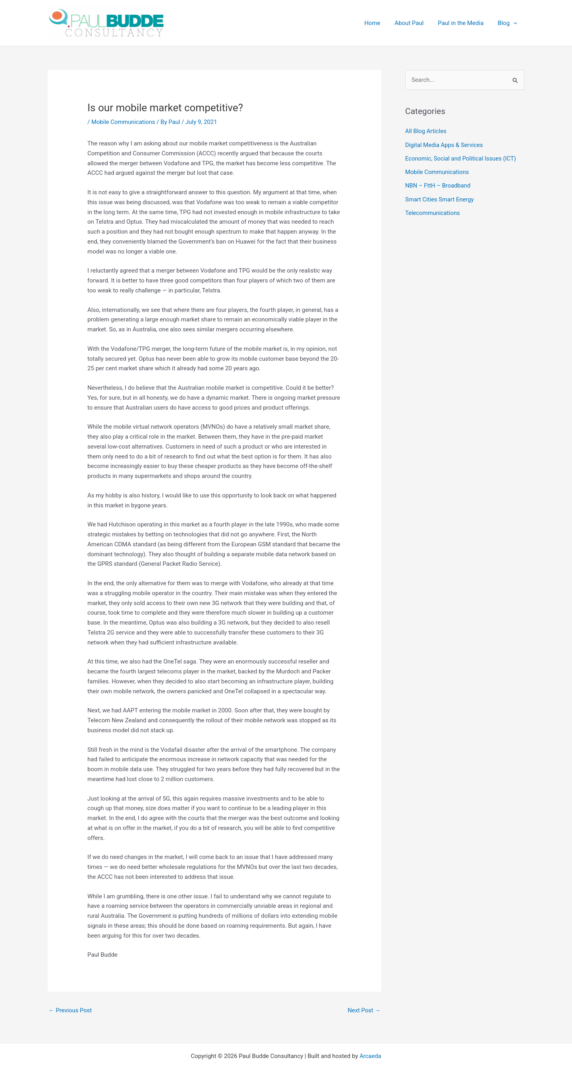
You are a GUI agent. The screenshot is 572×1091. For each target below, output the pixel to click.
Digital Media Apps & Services (444, 144)
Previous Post (70, 1010)
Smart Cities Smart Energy (440, 198)
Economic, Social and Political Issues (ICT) (461, 158)
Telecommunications (433, 211)
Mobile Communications (123, 122)
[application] (514, 23)
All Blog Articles (426, 131)
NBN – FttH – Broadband (438, 185)
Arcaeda (370, 1056)
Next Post (364, 1010)
